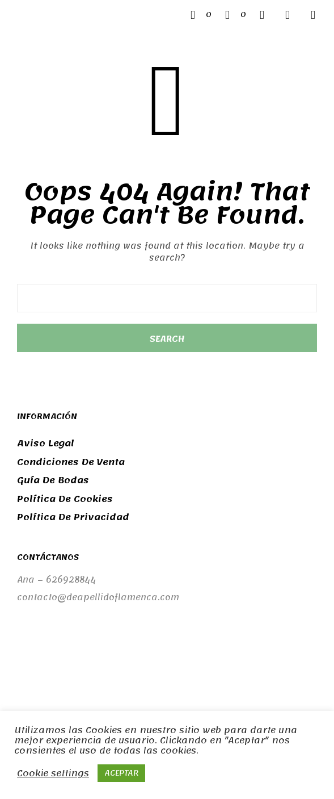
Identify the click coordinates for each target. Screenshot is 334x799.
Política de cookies (65, 499)
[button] (201, 14)
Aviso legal (45, 443)
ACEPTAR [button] (121, 773)
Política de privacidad (73, 517)
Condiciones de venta (71, 462)
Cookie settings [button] (53, 773)
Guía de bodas (53, 480)
